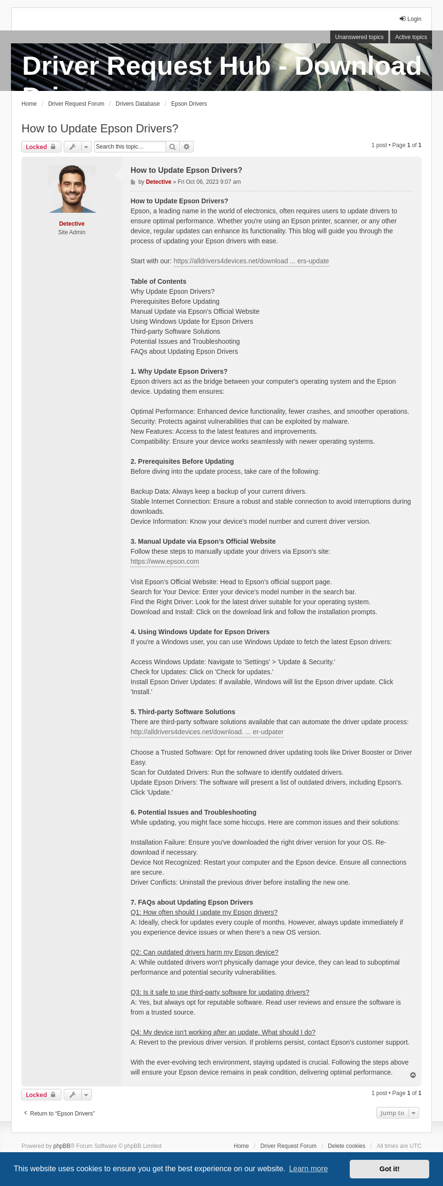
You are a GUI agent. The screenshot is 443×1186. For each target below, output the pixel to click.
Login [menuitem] (410, 18)
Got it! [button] (390, 1169)
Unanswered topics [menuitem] (359, 37)
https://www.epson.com (164, 561)
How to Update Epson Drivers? (99, 128)
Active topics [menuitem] (411, 37)
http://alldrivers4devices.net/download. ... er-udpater (206, 732)
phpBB (61, 1146)
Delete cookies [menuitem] (346, 1146)
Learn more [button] (308, 1169)
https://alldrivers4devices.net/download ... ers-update (251, 261)
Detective (71, 223)
